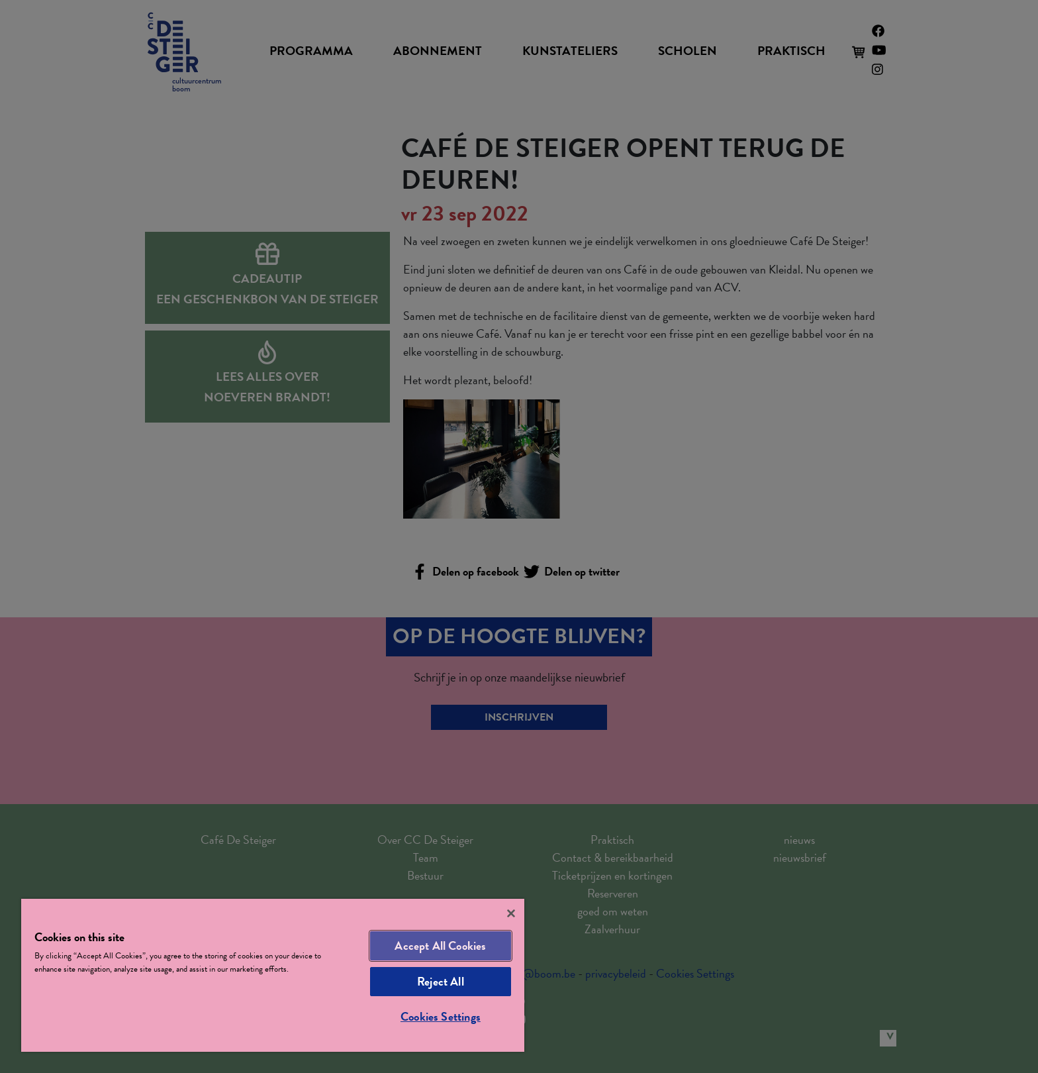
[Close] (511, 913)
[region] (272, 975)
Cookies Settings (441, 1016)
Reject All (440, 981)
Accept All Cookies (440, 945)
